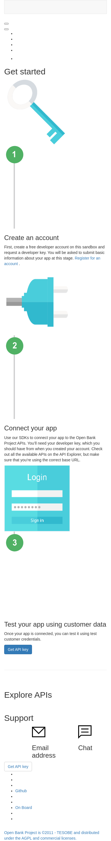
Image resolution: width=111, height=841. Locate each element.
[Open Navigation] (6, 24)
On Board (23, 807)
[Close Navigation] (6, 29)
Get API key (18, 649)
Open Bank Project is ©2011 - (30, 832)
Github (21, 791)
